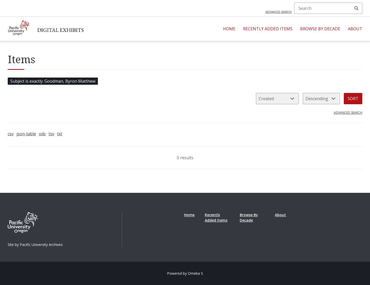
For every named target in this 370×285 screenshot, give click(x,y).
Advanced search (278, 12)
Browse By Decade (320, 29)
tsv (51, 134)
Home (229, 29)
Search (356, 8)
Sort (353, 98)
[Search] (328, 8)
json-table (26, 134)
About (355, 29)
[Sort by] (277, 98)
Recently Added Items (267, 29)
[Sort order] (321, 98)
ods (42, 134)
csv (11, 134)
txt (59, 134)
